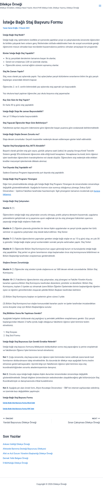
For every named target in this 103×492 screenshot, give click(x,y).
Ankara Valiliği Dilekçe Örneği (16, 444)
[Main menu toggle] (100, 6)
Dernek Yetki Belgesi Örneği (15, 458)
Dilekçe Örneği (11, 4)
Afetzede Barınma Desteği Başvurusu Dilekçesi (24, 448)
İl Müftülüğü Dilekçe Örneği (15, 463)
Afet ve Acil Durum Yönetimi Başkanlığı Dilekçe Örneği (28, 453)
